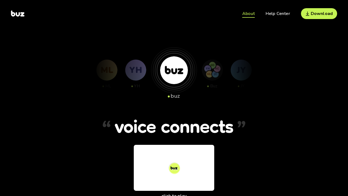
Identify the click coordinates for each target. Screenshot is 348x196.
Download (319, 14)
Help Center (278, 14)
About (248, 14)
